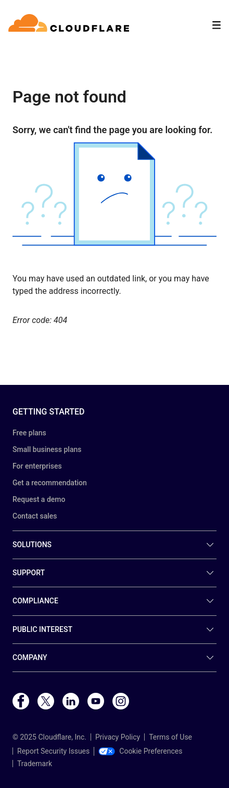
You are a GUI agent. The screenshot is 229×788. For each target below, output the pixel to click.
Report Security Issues (53, 751)
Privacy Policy (117, 737)
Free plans (29, 433)
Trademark (34, 763)
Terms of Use (170, 737)
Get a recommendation (49, 483)
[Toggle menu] (216, 25)
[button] (114, 194)
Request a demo (38, 499)
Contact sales (34, 516)
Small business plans (46, 449)
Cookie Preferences (140, 751)
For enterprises (37, 466)
